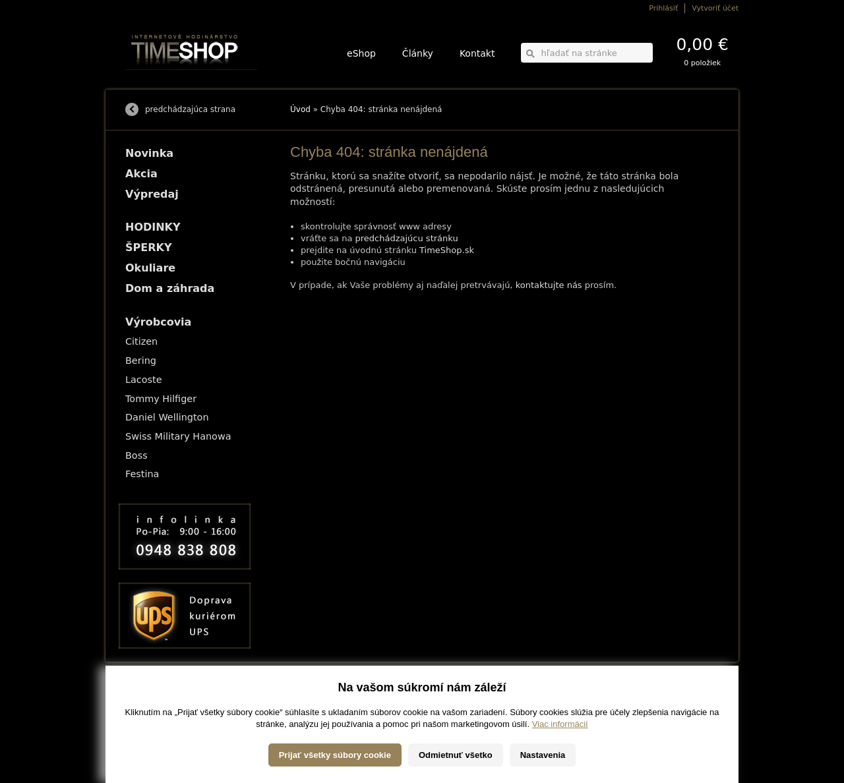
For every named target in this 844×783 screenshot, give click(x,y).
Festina (142, 474)
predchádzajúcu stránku (406, 238)
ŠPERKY (148, 247)
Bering (140, 360)
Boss (136, 455)
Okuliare (150, 268)
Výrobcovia (158, 322)
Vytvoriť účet (715, 8)
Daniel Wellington (167, 417)
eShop (361, 53)
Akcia (141, 173)
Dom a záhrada (169, 288)
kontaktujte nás (549, 285)
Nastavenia (543, 760)
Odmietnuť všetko (456, 760)
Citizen (141, 341)
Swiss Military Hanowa (178, 436)
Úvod (300, 109)
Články (417, 53)
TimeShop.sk (446, 250)
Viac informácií (560, 729)
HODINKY (153, 227)
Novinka (149, 153)
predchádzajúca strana (190, 109)
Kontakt (477, 53)
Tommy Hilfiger (160, 398)
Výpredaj (152, 194)
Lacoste (143, 379)
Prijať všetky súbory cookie (335, 760)
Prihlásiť (663, 8)
